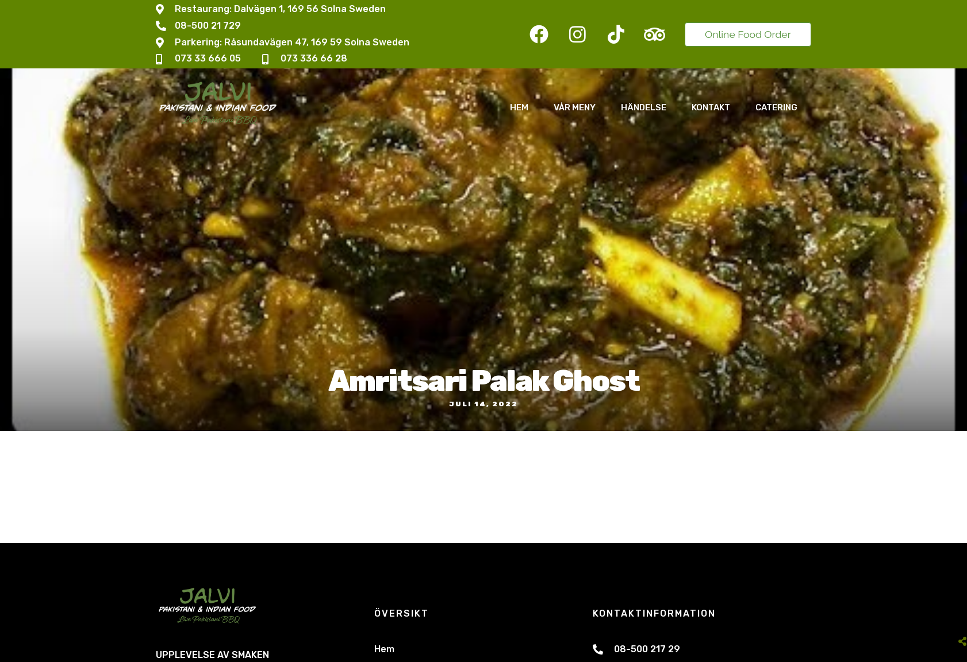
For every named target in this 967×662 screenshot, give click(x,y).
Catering (776, 107)
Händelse (643, 107)
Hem (519, 107)
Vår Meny (575, 107)
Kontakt (711, 107)
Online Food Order (748, 34)
